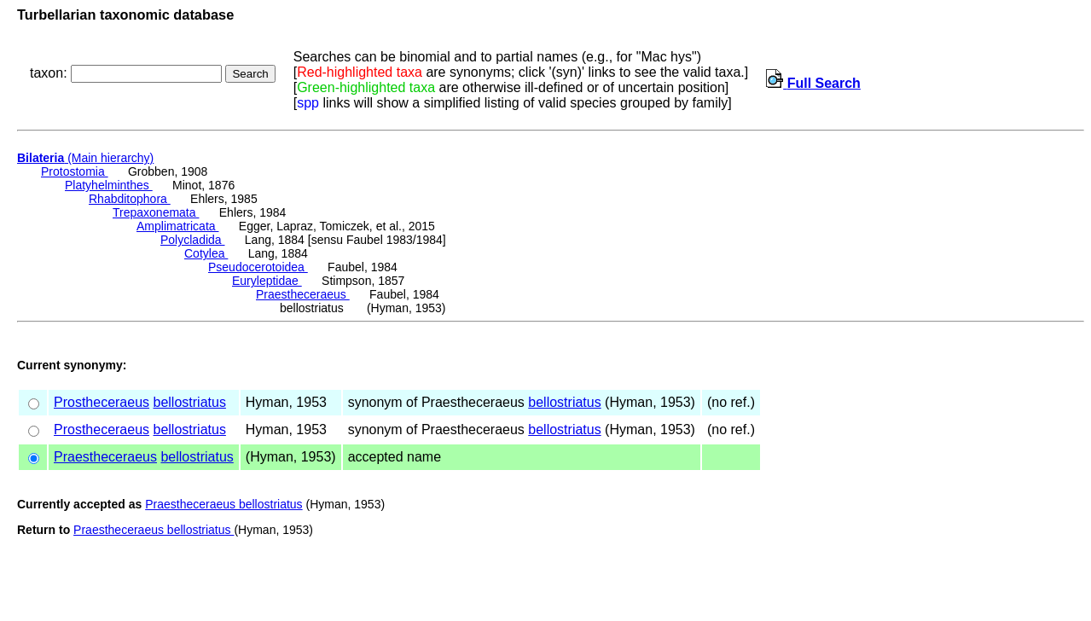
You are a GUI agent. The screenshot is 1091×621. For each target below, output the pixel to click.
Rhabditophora (130, 199)
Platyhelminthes (109, 185)
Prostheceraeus (101, 402)
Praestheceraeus (303, 294)
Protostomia (74, 171)
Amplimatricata (177, 226)
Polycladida (192, 240)
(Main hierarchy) (85, 158)
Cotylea (206, 253)
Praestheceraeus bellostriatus (223, 504)
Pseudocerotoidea (258, 267)
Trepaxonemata (156, 212)
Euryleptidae (267, 280)
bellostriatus (190, 402)
